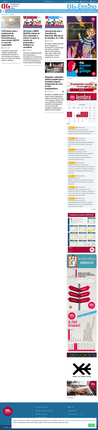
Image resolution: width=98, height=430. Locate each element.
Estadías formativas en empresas (78, 165)
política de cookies (66, 420)
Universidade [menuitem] (20, 11)
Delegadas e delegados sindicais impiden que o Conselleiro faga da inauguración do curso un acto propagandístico (54, 83)
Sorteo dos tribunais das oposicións (79, 189)
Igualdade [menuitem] (46, 11)
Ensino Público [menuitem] (10, 11)
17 (86, 115)
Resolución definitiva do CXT (77, 140)
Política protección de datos (44, 410)
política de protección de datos (86, 420)
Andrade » (71, 397)
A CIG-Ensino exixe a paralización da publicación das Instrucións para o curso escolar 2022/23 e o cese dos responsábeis (10, 38)
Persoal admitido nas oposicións (78, 129)
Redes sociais (74, 1)
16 (82, 115)
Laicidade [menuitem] (55, 11)
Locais (93, 1)
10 (86, 113)
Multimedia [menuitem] (91, 11)
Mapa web (72, 410)
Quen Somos (84, 1)
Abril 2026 (82, 104)
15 (78, 115)
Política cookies (41, 414)
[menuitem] (3, 11)
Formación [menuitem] (71, 11)
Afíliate (4, 1)
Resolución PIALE (73, 178)
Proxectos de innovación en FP (77, 151)
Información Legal (42, 407)
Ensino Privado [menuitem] (31, 11)
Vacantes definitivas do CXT (76, 200)
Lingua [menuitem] (38, 11)
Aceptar (91, 425)
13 (69, 115)
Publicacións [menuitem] (81, 11)
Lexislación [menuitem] (62, 11)
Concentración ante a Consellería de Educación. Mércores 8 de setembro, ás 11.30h (54, 34)
